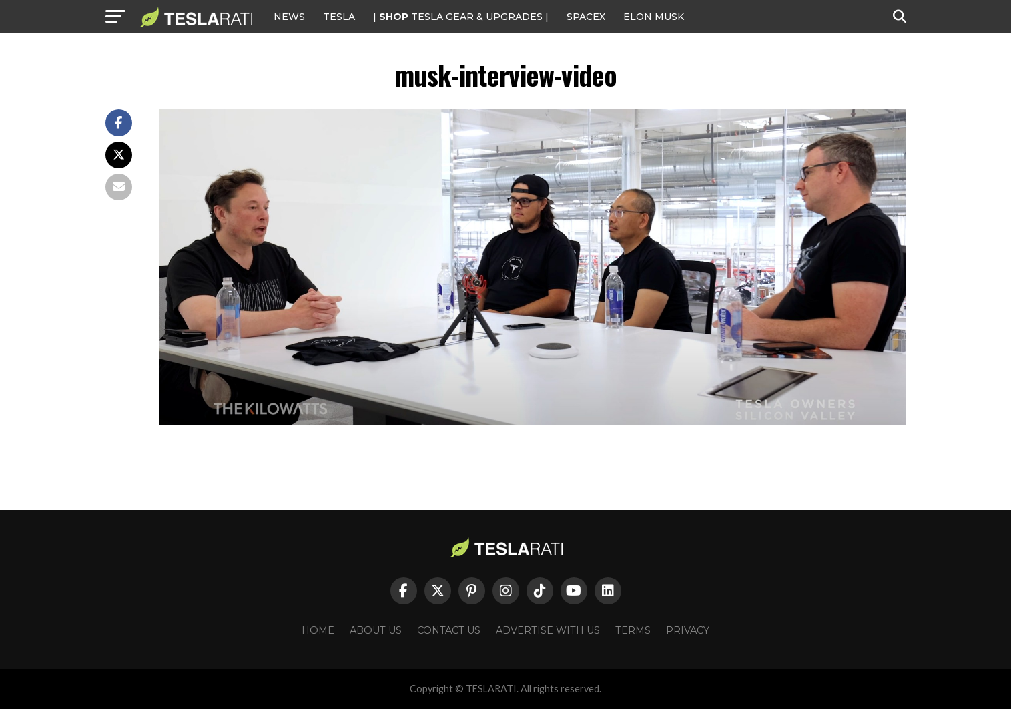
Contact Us (448, 630)
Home (318, 630)
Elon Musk (653, 17)
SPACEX (586, 17)
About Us (376, 630)
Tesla (339, 17)
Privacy (687, 630)
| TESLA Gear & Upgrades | (461, 17)
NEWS (289, 17)
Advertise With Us (548, 630)
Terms (633, 630)
